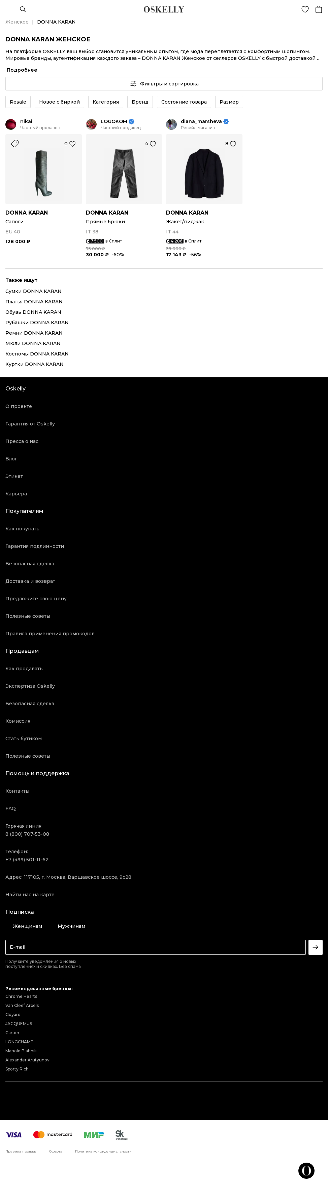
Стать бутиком (23, 739)
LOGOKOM (114, 121)
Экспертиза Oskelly (30, 686)
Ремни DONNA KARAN (34, 333)
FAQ (10, 808)
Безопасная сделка (29, 564)
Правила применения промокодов (50, 634)
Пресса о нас (21, 441)
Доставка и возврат (30, 581)
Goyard (13, 1014)
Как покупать (22, 529)
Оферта (55, 1152)
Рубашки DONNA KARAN (37, 322)
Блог (11, 459)
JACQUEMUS (18, 1023)
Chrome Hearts (21, 996)
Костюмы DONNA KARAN (37, 354)
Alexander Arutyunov (27, 1059)
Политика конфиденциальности (103, 1152)
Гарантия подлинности (34, 546)
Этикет (14, 476)
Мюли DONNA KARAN (33, 343)
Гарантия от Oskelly (30, 424)
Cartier (12, 1032)
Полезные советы (27, 616)
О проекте (18, 406)
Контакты (17, 791)
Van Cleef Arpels (22, 1005)
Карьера (16, 494)
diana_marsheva (201, 121)
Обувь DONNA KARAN (33, 312)
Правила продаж (20, 1152)
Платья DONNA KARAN (34, 302)
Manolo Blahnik (21, 1050)
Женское (17, 22)
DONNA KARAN (26, 213)
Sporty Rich (17, 1068)
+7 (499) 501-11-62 (26, 860)
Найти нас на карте (30, 895)
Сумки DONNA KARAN (33, 291)
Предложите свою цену (36, 599)
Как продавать (24, 669)
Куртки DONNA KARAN (34, 364)
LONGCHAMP (19, 1041)
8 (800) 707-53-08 (27, 834)
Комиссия (17, 721)
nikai (26, 121)
